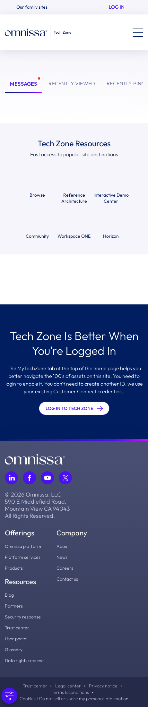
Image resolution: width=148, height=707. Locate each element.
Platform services (22, 557)
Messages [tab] (23, 84)
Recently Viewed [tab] (71, 83)
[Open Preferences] (9, 696)
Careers (65, 568)
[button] (34, 7)
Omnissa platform (23, 546)
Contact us (67, 579)
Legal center (68, 686)
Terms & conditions (70, 692)
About (63, 546)
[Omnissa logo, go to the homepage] (35, 458)
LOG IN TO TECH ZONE (74, 408)
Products (14, 568)
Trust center (17, 628)
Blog (9, 595)
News (62, 557)
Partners (14, 606)
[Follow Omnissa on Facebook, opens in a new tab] (29, 477)
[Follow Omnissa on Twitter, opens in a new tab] (65, 477)
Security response (23, 617)
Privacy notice (103, 686)
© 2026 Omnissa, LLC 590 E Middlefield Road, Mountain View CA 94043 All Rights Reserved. (37, 505)
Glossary (13, 649)
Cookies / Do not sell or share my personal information (74, 699)
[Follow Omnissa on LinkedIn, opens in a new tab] (11, 477)
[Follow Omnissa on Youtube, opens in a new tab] (47, 477)
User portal (16, 639)
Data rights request (24, 660)
